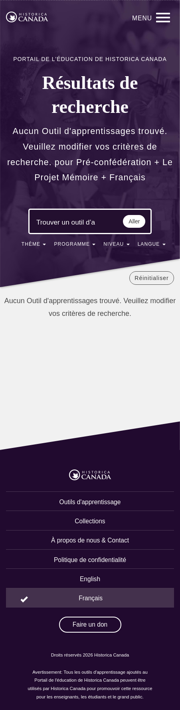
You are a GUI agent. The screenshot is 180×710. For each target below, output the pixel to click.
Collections (90, 521)
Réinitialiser (151, 278)
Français (91, 598)
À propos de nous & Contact (90, 540)
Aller (134, 221)
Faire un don (90, 624)
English (90, 579)
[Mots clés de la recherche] (66, 222)
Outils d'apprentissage (90, 502)
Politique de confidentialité (90, 559)
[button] (34, 245)
